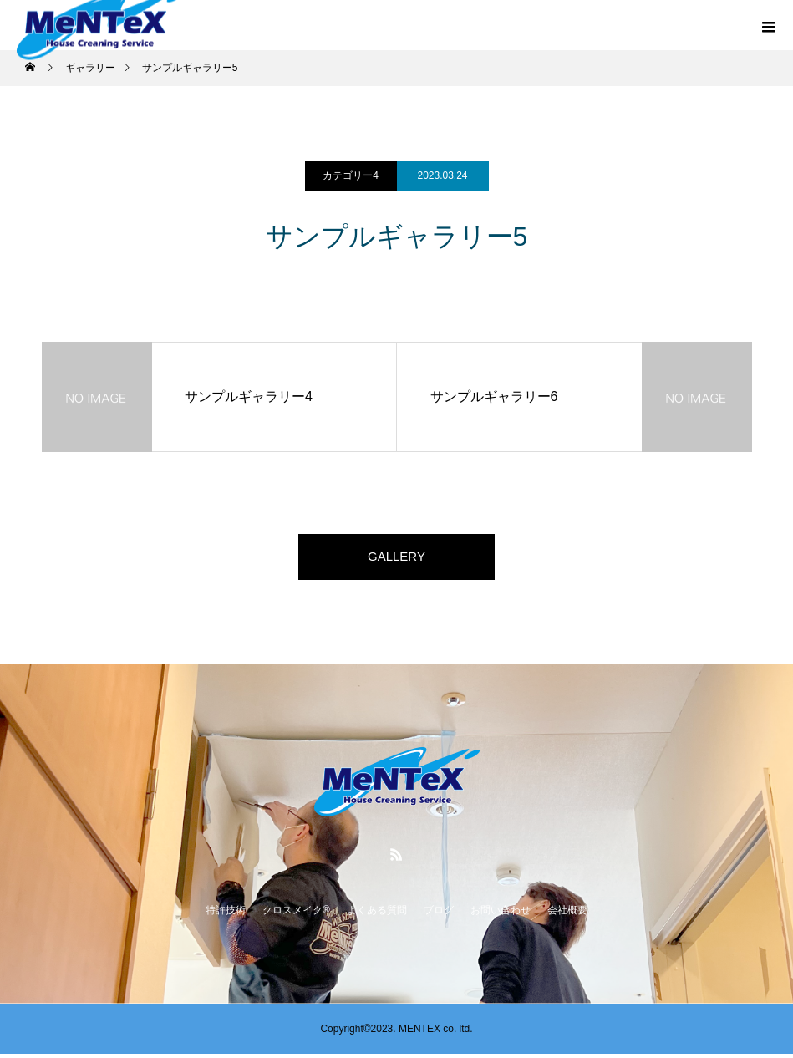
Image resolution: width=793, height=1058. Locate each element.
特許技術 (226, 914)
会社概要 (567, 914)
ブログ (439, 914)
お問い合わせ (500, 914)
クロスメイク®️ (296, 914)
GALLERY (397, 559)
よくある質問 (377, 914)
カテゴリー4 (351, 175)
